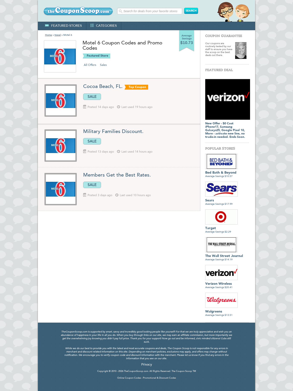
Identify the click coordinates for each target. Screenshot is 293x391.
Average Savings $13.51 (221, 312)
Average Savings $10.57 (221, 173)
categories (104, 26)
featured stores (63, 26)
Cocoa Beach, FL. (103, 86)
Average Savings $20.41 (221, 284)
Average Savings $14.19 (224, 256)
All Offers (90, 65)
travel (58, 35)
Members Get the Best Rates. (117, 175)
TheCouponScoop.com (136, 371)
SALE (92, 96)
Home (48, 35)
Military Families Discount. (113, 131)
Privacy (146, 364)
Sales (103, 65)
